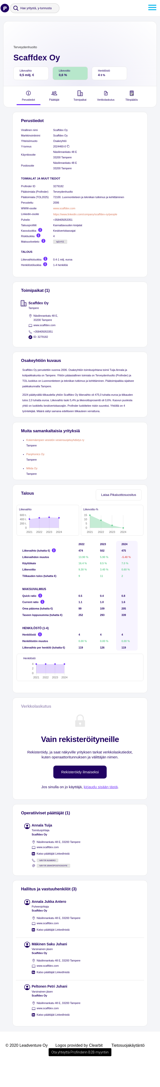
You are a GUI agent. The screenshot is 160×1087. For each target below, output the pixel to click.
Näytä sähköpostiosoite (53, 886)
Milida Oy (31, 468)
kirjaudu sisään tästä (101, 808)
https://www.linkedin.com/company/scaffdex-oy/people (85, 214)
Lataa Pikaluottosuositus (118, 495)
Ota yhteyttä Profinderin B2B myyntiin (80, 1073)
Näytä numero (47, 881)
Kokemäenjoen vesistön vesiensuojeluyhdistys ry (55, 439)
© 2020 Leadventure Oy (26, 1066)
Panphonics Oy (35, 454)
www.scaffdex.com (64, 208)
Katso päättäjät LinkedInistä (53, 874)
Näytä (60, 242)
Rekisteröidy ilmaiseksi (80, 793)
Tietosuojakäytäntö (128, 1066)
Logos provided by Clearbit (78, 1066)
